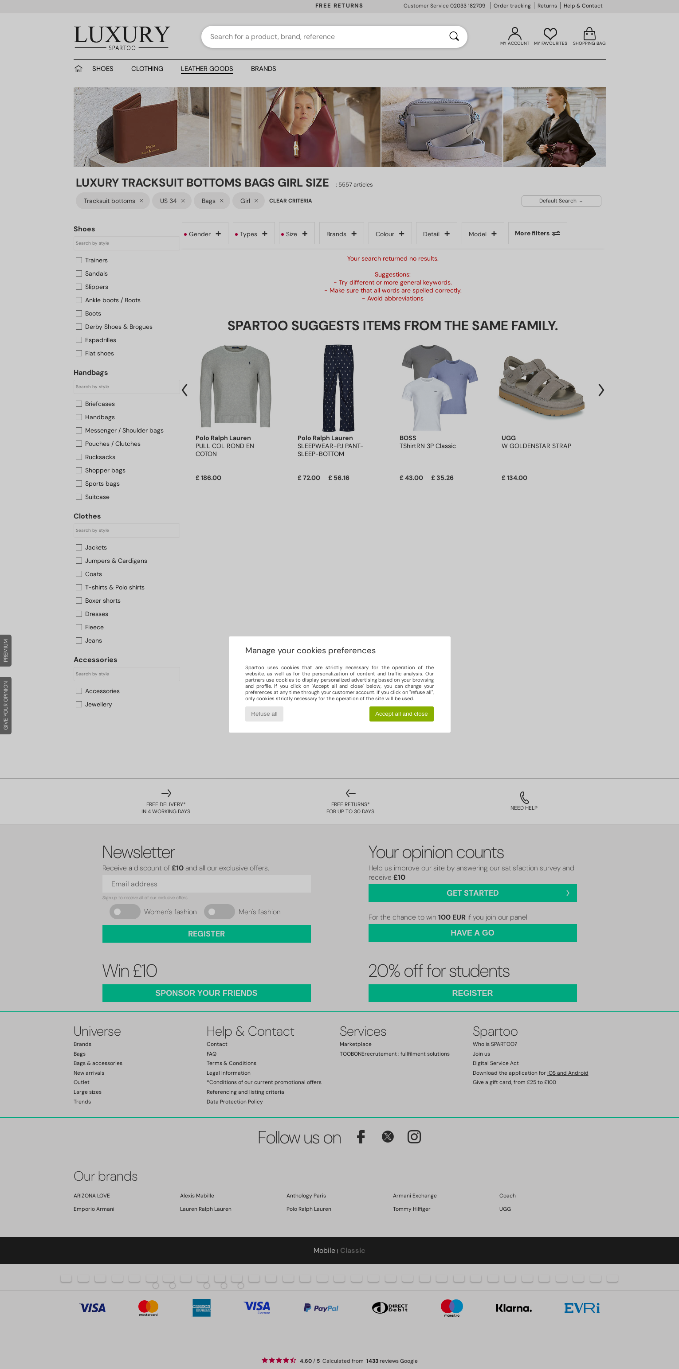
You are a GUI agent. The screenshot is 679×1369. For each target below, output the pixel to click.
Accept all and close (401, 713)
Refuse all (264, 713)
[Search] (454, 37)
